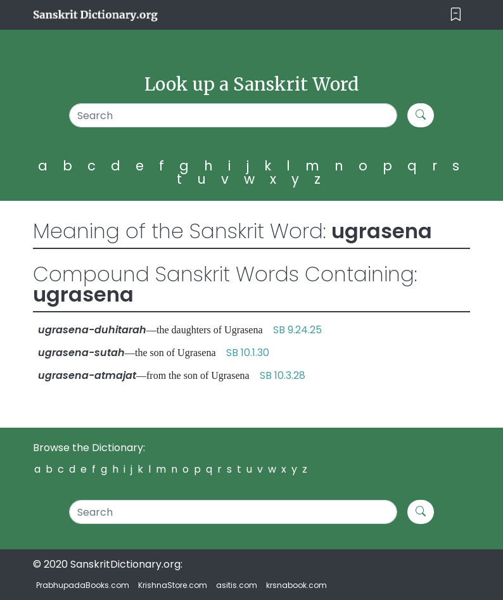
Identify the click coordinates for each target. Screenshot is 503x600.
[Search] (233, 115)
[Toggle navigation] (456, 15)
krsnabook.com (296, 585)
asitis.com (236, 585)
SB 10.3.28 (282, 375)
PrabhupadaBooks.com (82, 585)
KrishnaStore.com (172, 585)
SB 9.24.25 (297, 329)
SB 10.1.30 (247, 352)
